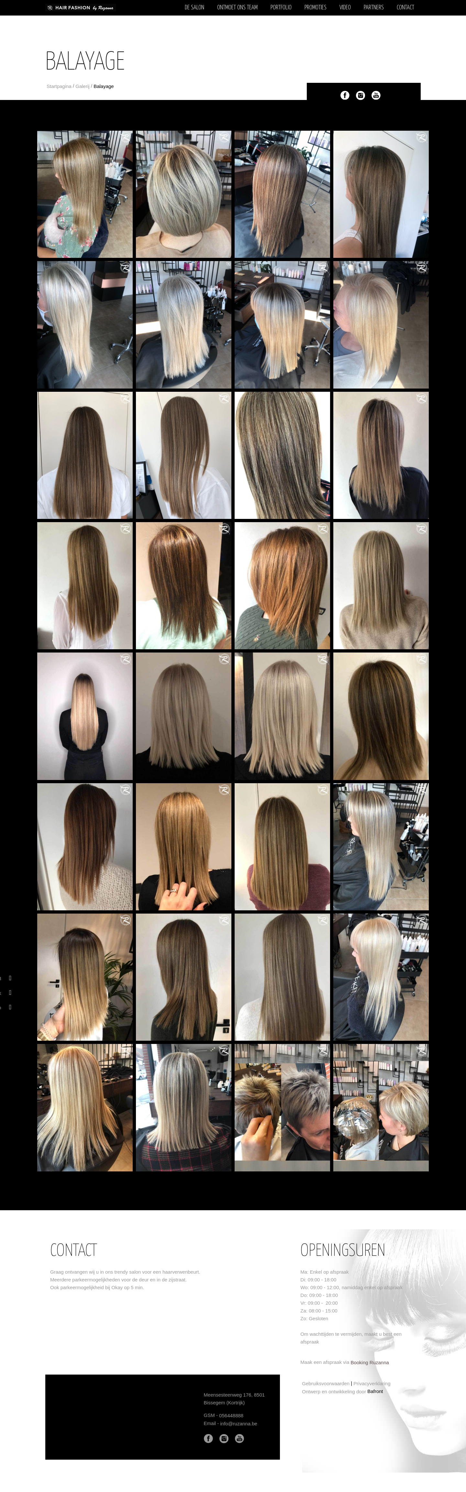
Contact (405, 8)
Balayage (104, 86)
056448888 (231, 1415)
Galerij (82, 86)
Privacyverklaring (371, 1383)
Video (345, 8)
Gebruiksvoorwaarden (326, 1383)
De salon (194, 8)
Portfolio (281, 8)
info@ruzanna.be (238, 1423)
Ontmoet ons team (237, 8)
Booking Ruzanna (369, 1362)
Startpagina (59, 86)
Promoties (316, 8)
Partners (374, 8)
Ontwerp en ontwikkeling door (334, 1391)
